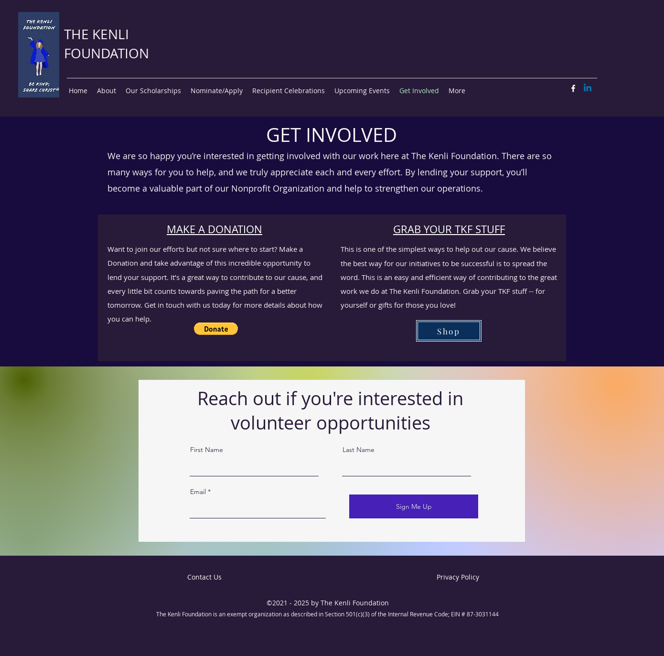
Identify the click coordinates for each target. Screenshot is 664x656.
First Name (206, 449)
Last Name (359, 449)
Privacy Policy (458, 576)
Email (198, 491)
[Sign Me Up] (413, 506)
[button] (216, 329)
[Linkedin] (587, 88)
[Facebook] (573, 88)
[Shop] (449, 331)
